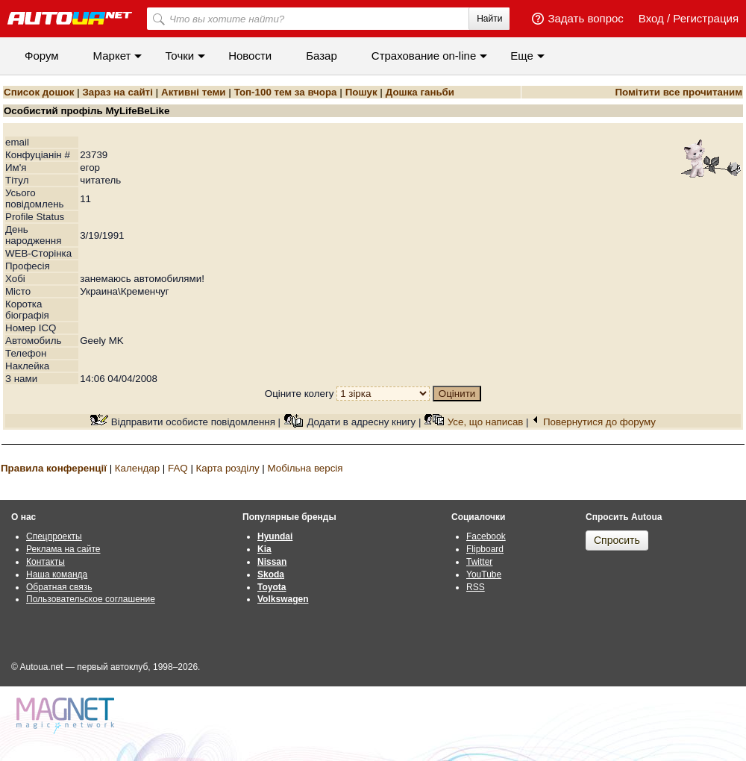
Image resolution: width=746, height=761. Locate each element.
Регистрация (706, 18)
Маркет (112, 55)
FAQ (178, 468)
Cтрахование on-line (424, 55)
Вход (651, 18)
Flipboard (485, 549)
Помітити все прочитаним (678, 92)
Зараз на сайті (117, 92)
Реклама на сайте (63, 549)
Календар (137, 468)
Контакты (45, 562)
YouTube (483, 574)
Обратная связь (59, 587)
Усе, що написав (486, 422)
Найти (489, 18)
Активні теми (193, 92)
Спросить (617, 540)
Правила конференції (54, 468)
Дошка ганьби (420, 92)
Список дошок (39, 92)
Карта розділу (228, 468)
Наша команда (56, 574)
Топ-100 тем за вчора (285, 92)
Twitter (479, 562)
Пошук (361, 92)
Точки (179, 55)
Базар (321, 55)
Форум (42, 55)
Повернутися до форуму (599, 422)
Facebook (486, 536)
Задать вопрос (585, 18)
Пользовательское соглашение (90, 599)
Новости (250, 55)
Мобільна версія (304, 468)
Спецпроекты (54, 536)
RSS (475, 587)
